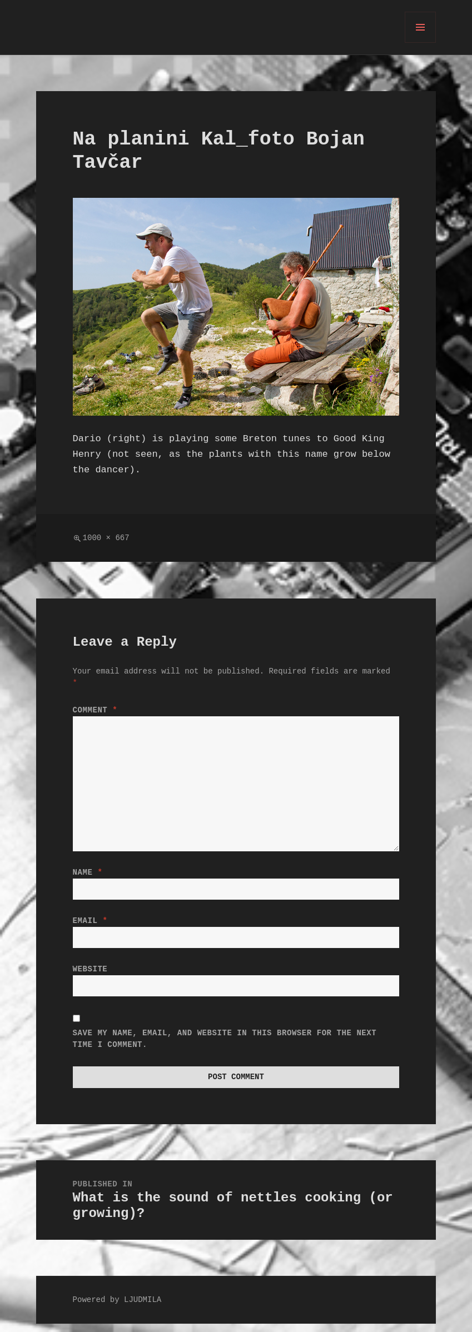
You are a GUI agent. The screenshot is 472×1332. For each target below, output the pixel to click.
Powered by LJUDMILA (117, 1308)
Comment (95, 710)
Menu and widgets (420, 42)
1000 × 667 (106, 538)
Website (90, 974)
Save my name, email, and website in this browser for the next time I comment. (225, 1046)
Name (88, 872)
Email (90, 923)
